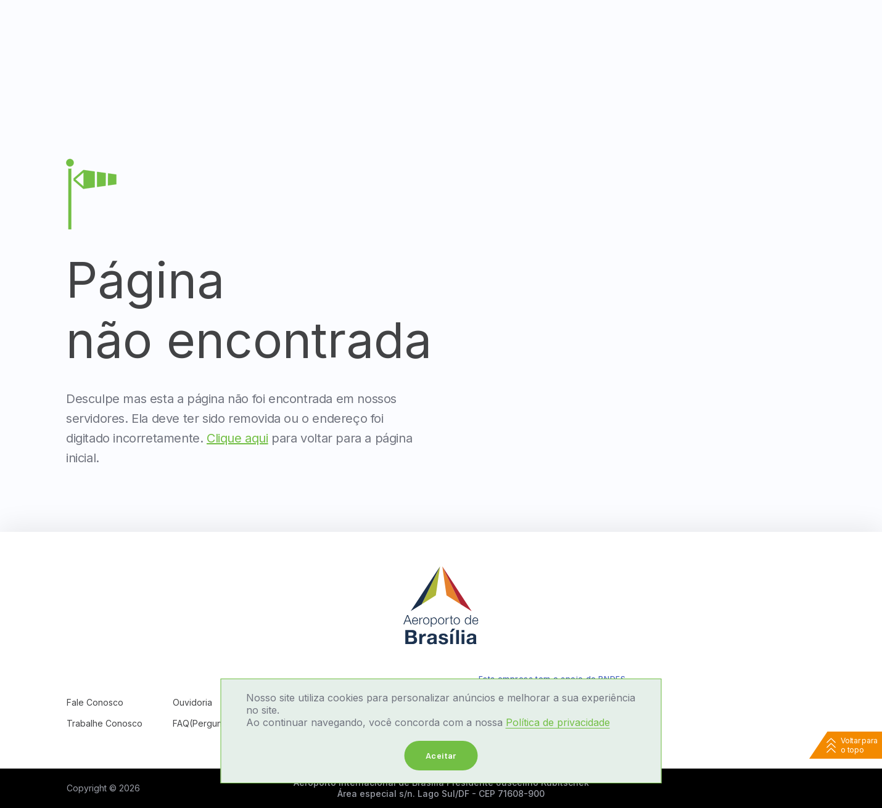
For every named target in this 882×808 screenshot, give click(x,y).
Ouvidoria (192, 702)
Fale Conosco (95, 702)
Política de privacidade (558, 722)
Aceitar (441, 755)
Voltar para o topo (859, 745)
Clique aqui (237, 438)
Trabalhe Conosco (104, 723)
